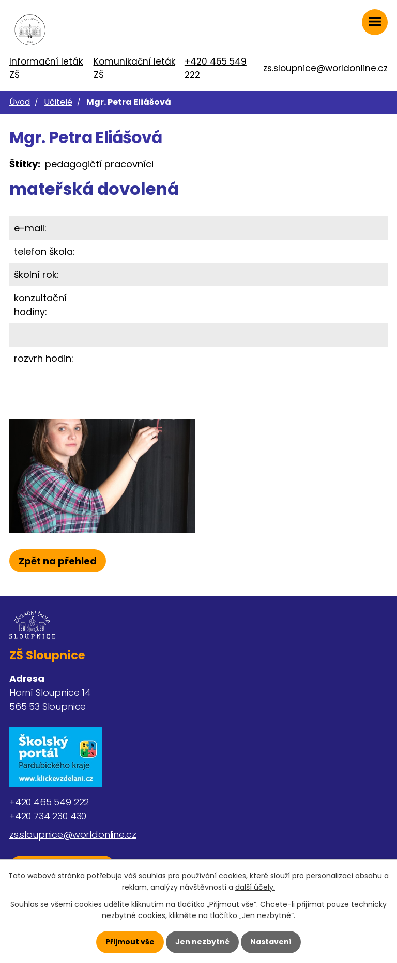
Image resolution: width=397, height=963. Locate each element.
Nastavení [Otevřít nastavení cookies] (271, 942)
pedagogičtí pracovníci (99, 164)
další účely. (255, 887)
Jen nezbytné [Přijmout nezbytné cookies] (202, 942)
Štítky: (24, 164)
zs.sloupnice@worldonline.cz (325, 68)
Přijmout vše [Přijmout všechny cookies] (130, 942)
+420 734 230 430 (47, 816)
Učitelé (58, 102)
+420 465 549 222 (216, 68)
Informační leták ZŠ (46, 68)
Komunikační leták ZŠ (134, 68)
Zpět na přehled (58, 560)
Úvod (19, 102)
